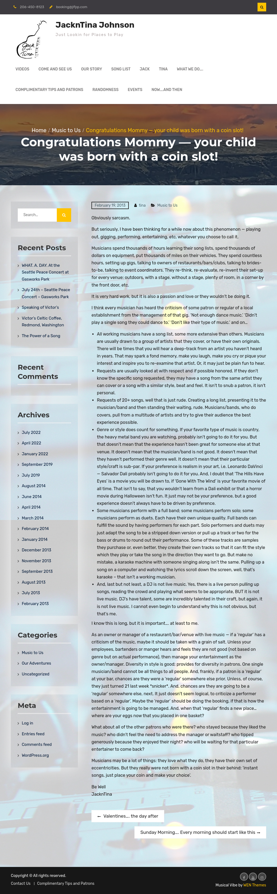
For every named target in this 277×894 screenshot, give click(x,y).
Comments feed (37, 744)
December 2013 (36, 550)
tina (142, 205)
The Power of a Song (41, 335)
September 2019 (37, 464)
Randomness (106, 89)
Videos (22, 69)
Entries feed (33, 734)
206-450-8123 (32, 7)
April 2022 (31, 443)
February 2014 (35, 528)
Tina (163, 69)
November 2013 (36, 560)
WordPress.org (35, 755)
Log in (27, 723)
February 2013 (35, 603)
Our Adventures (36, 663)
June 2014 (32, 496)
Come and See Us (55, 69)
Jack (145, 69)
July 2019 (31, 475)
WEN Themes (254, 885)
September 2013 (37, 571)
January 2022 (35, 453)
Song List (120, 69)
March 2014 (33, 518)
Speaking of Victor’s (40, 307)
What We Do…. (190, 69)
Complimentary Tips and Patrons (49, 89)
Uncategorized (35, 674)
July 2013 (31, 592)
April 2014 (31, 507)
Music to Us (167, 205)
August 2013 (33, 582)
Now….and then (166, 89)
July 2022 (31, 432)
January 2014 (34, 539)
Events (135, 89)
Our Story (91, 69)
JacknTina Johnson (94, 25)
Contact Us (20, 883)
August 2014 (33, 485)
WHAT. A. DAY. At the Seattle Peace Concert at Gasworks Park (45, 272)
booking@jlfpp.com (71, 7)
